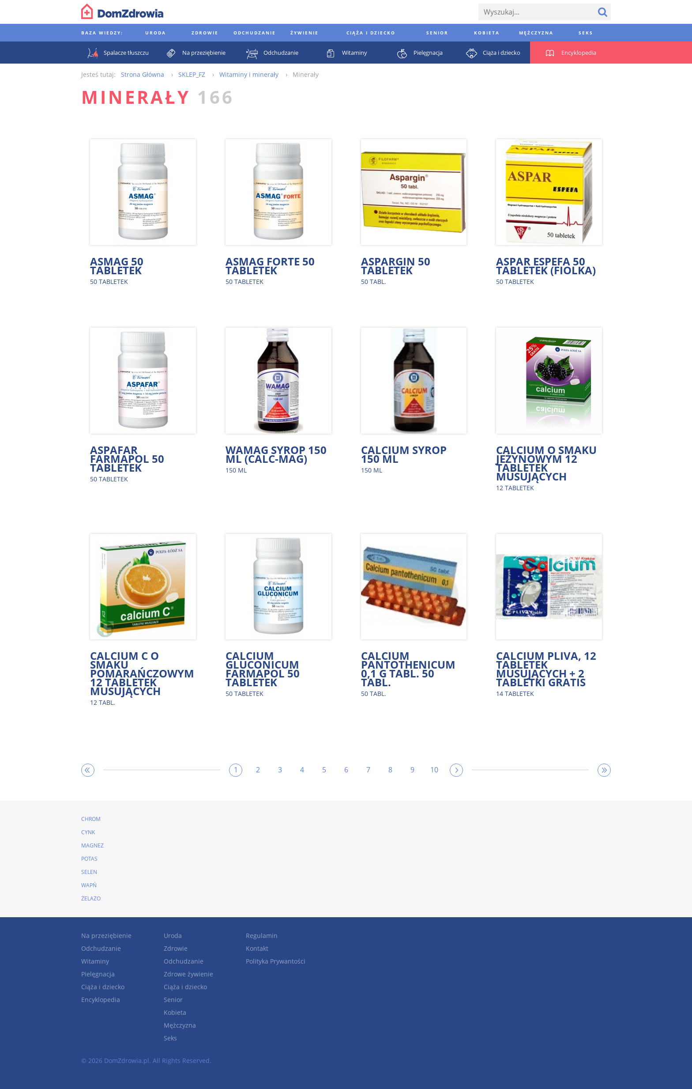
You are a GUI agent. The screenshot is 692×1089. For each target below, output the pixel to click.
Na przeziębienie (106, 935)
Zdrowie (176, 948)
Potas (89, 858)
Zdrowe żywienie (188, 974)
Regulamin (262, 935)
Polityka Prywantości (275, 961)
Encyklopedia (100, 999)
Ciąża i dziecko (102, 987)
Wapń (89, 885)
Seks (170, 1038)
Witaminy (95, 961)
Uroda (173, 935)
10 (434, 770)
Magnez (92, 845)
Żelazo (91, 898)
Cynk (88, 832)
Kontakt (257, 948)
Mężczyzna (180, 1025)
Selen (89, 872)
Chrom (91, 819)
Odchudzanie (101, 948)
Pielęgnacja (98, 974)
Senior (173, 999)
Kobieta (175, 1012)
